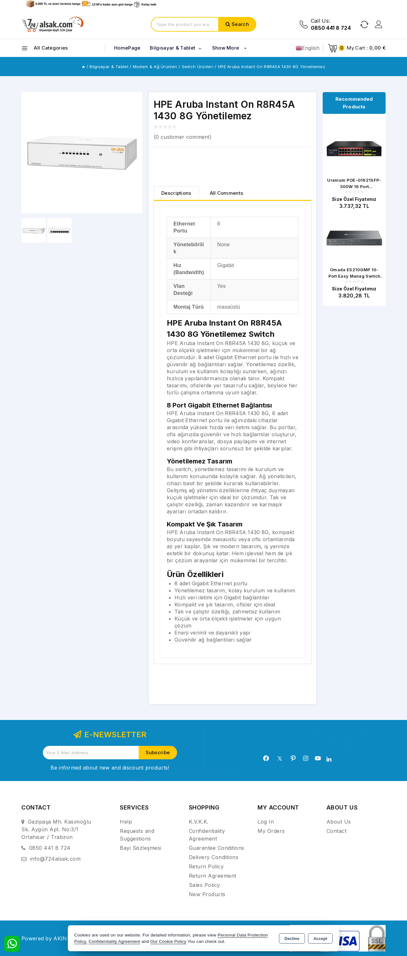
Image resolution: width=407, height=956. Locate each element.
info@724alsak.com (55, 859)
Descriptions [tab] (176, 193)
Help (126, 821)
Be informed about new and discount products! (109, 767)
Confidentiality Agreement (114, 941)
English (308, 48)
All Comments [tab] (226, 193)
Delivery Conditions (214, 857)
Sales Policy (204, 885)
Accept (320, 938)
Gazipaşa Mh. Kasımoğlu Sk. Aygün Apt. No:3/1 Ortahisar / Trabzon (56, 829)
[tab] (176, 193)
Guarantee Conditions (216, 848)
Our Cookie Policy (168, 941)
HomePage (127, 48)
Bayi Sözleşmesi (140, 848)
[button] (135, 153)
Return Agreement (212, 876)
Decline (292, 938)
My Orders (271, 831)
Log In (265, 821)
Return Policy (206, 866)
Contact (336, 831)
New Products (207, 894)
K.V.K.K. (199, 821)
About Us (338, 821)
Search (240, 24)
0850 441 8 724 (50, 848)
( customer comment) (182, 137)
